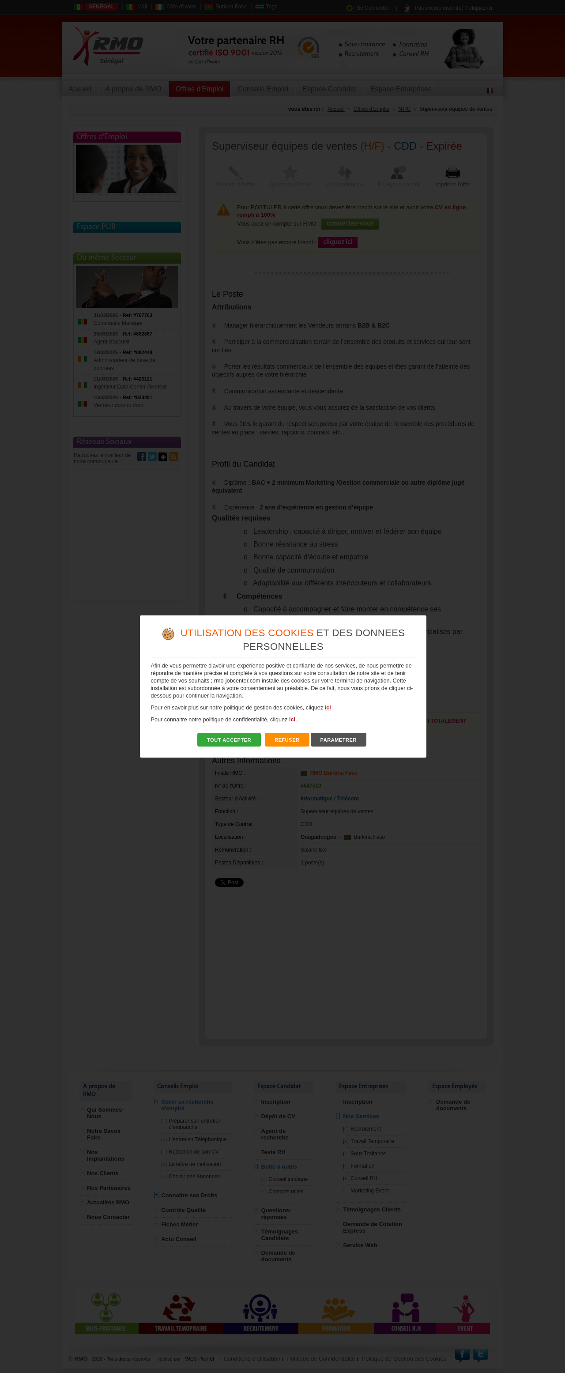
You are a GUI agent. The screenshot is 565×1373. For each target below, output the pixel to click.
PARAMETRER (338, 740)
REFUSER (287, 740)
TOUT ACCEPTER (229, 740)
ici (328, 708)
